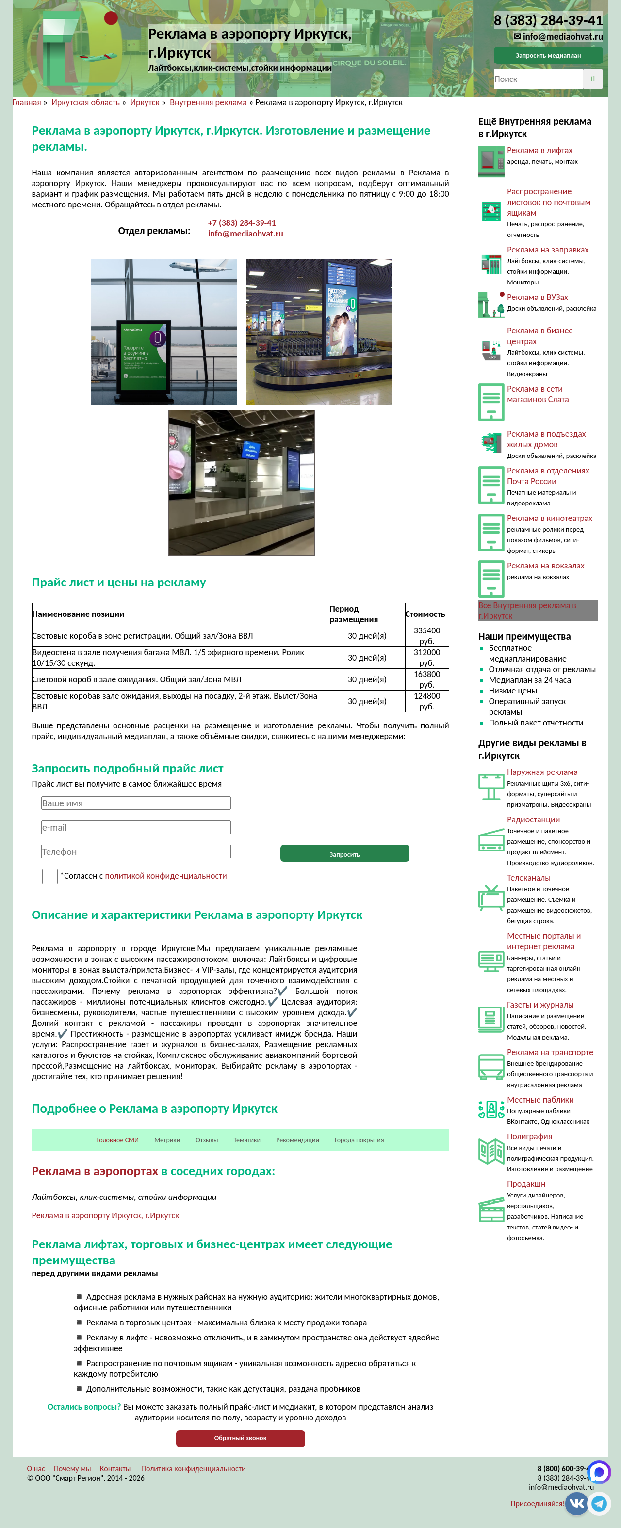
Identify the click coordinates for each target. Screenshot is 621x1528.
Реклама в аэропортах (95, 1171)
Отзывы (207, 1140)
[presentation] (345, 815)
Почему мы (72, 1468)
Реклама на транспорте (550, 1052)
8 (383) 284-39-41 (566, 1477)
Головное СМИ (118, 1140)
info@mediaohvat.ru (245, 233)
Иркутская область (85, 102)
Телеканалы (529, 877)
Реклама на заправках (547, 249)
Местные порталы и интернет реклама (544, 941)
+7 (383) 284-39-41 (242, 223)
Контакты (115, 1468)
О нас (36, 1468)
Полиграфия (529, 1136)
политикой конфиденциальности (166, 876)
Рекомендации (297, 1140)
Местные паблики (540, 1099)
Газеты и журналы (540, 1004)
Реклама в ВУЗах (537, 297)
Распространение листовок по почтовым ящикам (549, 202)
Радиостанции (533, 819)
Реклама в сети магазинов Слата (538, 394)
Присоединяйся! (538, 1503)
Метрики (167, 1140)
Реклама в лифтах (539, 150)
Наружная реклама (542, 772)
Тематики (247, 1140)
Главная (27, 102)
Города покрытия (359, 1140)
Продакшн (526, 1184)
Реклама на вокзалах (546, 565)
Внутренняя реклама (208, 102)
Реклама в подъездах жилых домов (546, 439)
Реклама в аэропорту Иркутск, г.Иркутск (106, 1215)
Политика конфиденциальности (193, 1468)
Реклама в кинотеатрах (549, 518)
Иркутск (145, 102)
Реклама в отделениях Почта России (548, 476)
